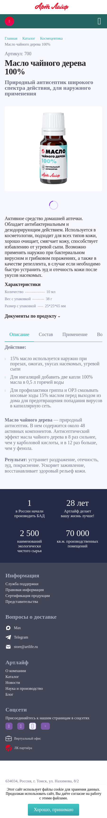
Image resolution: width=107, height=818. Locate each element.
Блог (9, 694)
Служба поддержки (22, 584)
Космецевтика (51, 38)
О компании (15, 671)
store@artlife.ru (26, 647)
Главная (11, 38)
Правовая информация (24, 590)
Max (17, 628)
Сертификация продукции (27, 595)
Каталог (28, 38)
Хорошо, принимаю (53, 809)
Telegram (21, 637)
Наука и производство (24, 688)
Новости (12, 682)
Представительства (21, 601)
